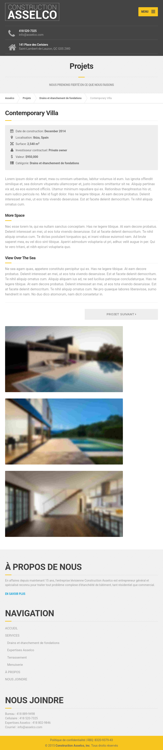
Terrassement (17, 657)
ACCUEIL (11, 628)
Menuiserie (15, 665)
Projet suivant (121, 314)
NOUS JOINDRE (16, 679)
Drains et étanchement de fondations (60, 98)
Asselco (9, 98)
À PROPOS (12, 672)
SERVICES (12, 635)
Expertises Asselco (20, 650)
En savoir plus (15, 594)
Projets (27, 98)
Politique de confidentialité (67, 740)
